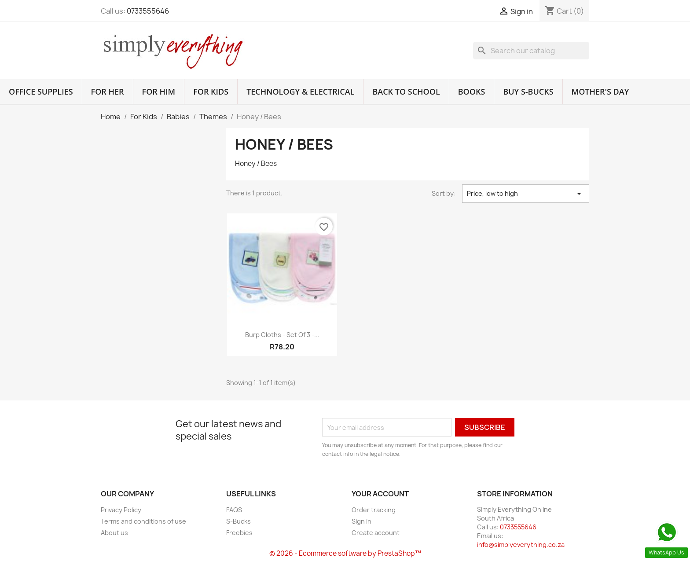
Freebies (239, 532)
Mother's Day (600, 91)
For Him (159, 91)
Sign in (361, 521)
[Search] (531, 50)
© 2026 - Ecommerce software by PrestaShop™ (345, 553)
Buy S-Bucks (528, 91)
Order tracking (374, 510)
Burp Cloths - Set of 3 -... (282, 334)
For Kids (210, 91)
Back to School (406, 91)
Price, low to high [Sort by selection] (525, 193)
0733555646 (148, 11)
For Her (107, 91)
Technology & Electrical (300, 91)
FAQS (234, 510)
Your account (380, 494)
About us (114, 532)
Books (471, 91)
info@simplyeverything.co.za (521, 544)
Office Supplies (41, 91)
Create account (376, 532)
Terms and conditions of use (143, 521)
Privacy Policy (121, 510)
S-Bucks (238, 521)
